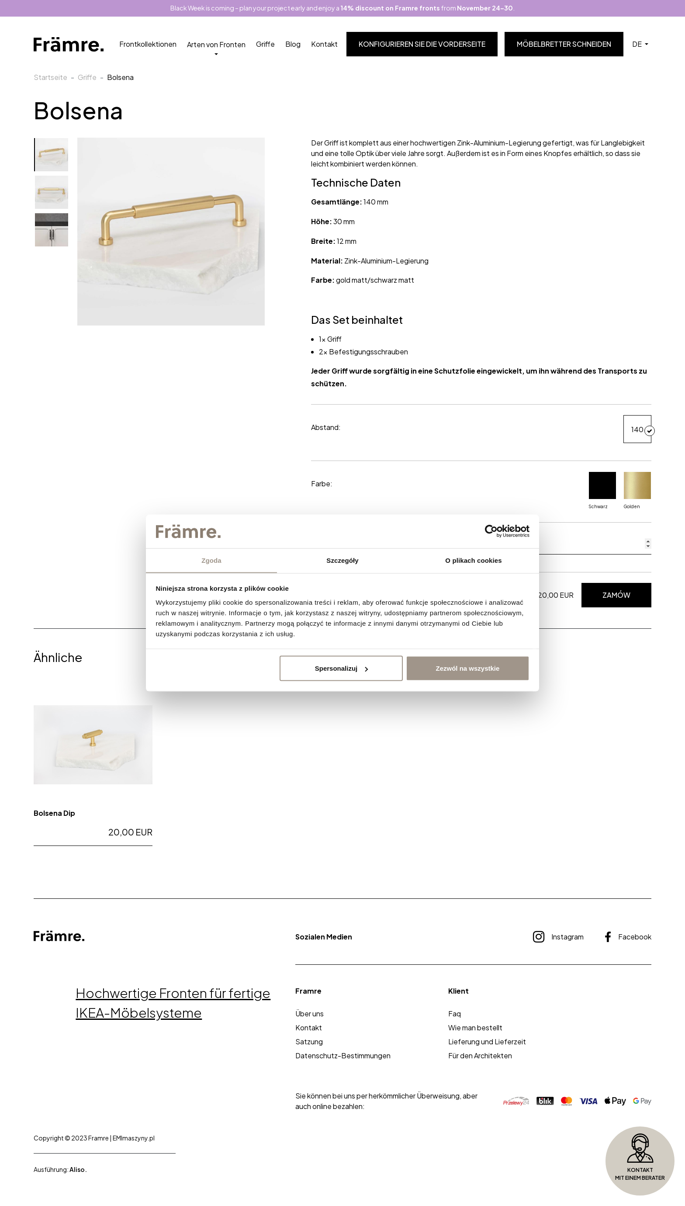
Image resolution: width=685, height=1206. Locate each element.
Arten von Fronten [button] (216, 44)
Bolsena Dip (54, 813)
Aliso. (78, 1169)
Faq (454, 1013)
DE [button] (637, 44)
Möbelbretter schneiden (564, 44)
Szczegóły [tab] (342, 560)
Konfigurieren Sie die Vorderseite (422, 44)
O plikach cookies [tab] (473, 560)
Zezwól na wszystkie (467, 668)
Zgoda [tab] (211, 560)
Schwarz (602, 490)
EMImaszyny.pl (134, 1138)
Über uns (309, 1013)
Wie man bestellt (475, 1027)
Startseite (50, 77)
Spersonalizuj (341, 668)
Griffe (265, 44)
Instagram (558, 936)
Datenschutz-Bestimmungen (343, 1055)
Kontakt (324, 44)
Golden (637, 490)
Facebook (628, 937)
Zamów (616, 595)
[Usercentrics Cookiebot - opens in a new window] (491, 530)
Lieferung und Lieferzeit (487, 1041)
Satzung (309, 1041)
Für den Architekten (480, 1055)
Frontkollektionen (147, 44)
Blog (293, 44)
